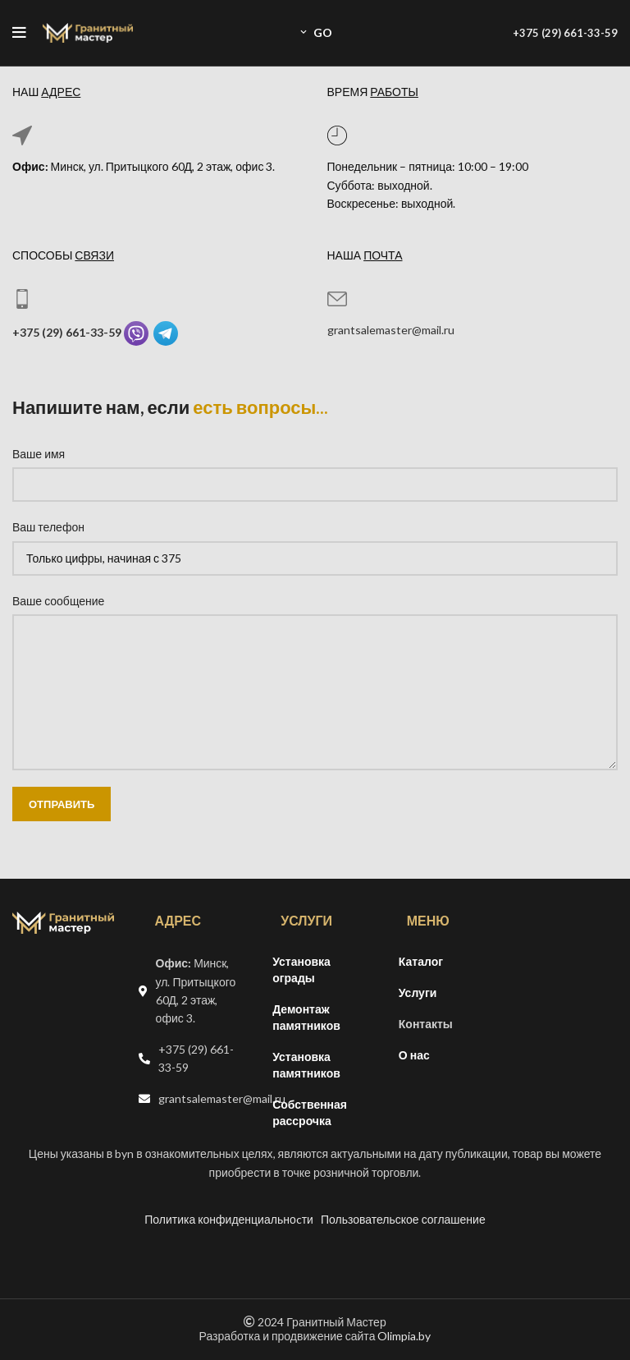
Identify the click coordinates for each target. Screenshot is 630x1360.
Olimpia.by (404, 1336)
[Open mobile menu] (19, 32)
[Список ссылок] (189, 1059)
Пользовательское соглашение (403, 1219)
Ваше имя (38, 454)
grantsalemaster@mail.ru (390, 330)
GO (315, 33)
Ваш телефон (48, 527)
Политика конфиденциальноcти (228, 1219)
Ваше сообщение (58, 601)
